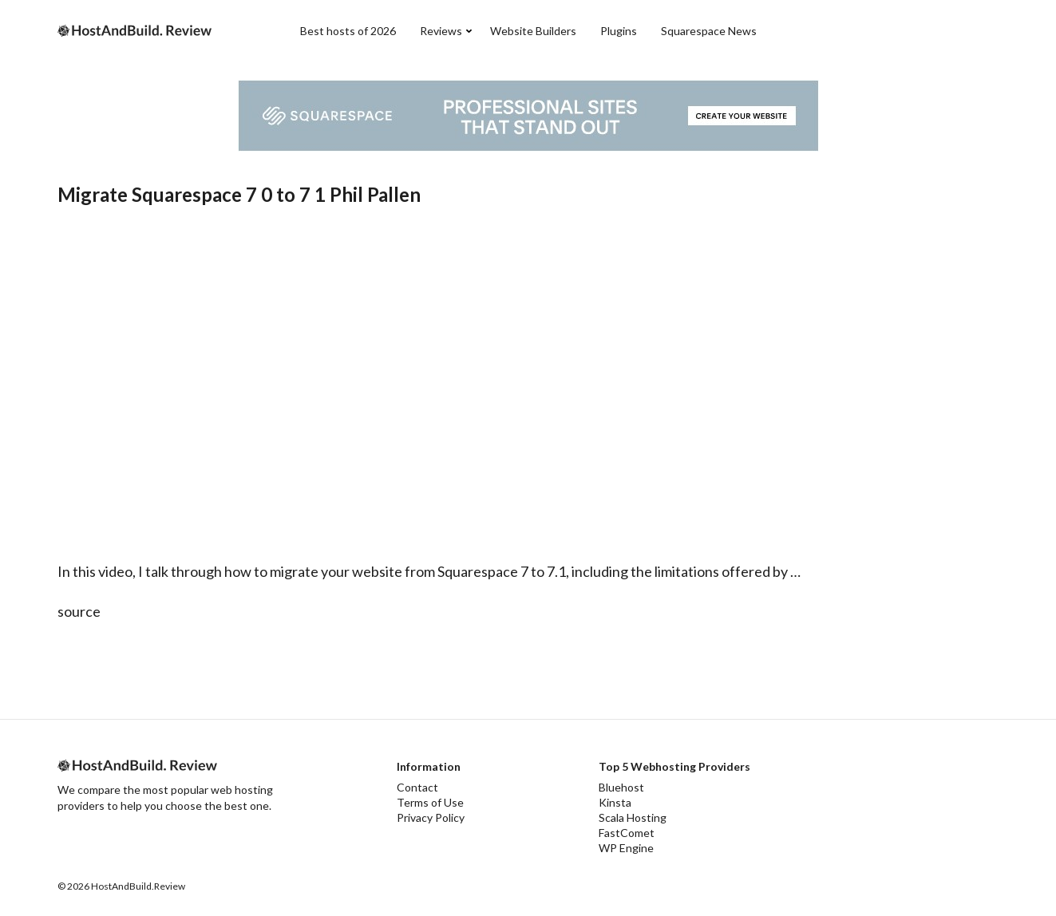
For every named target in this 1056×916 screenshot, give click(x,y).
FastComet (627, 832)
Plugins (618, 31)
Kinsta (615, 802)
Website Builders (533, 31)
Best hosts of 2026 (348, 31)
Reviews (441, 31)
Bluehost (621, 787)
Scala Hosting (632, 817)
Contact (417, 787)
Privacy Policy (431, 817)
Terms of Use (430, 802)
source (79, 611)
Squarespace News (709, 31)
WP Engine (626, 848)
